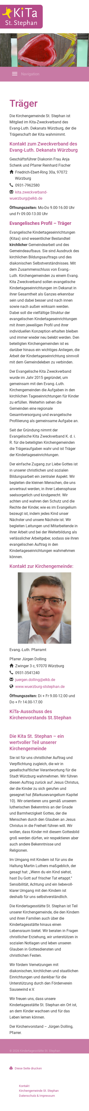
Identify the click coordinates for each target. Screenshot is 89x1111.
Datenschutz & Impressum (37, 1095)
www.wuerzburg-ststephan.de (40, 686)
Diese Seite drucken (25, 1068)
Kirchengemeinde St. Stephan (39, 1090)
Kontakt (24, 1086)
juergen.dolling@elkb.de (35, 679)
